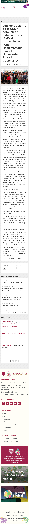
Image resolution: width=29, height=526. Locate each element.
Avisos (6, 430)
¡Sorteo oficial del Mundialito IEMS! (14, 281)
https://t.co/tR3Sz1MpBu (9, 326)
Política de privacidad (14, 515)
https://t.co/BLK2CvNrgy (19, 333)
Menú (3, 14)
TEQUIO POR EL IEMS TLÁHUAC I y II (14, 311)
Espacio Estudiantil (11, 441)
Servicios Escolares (11, 425)
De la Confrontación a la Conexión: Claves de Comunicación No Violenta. (14, 288)
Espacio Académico (11, 438)
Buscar (18, 14)
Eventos (7, 419)
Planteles (7, 428)
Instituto (7, 416)
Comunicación (9, 422)
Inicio (6, 413)
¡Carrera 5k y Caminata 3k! (14, 305)
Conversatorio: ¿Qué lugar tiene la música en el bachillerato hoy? (14, 297)
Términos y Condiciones (14, 512)
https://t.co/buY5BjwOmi (9, 324)
